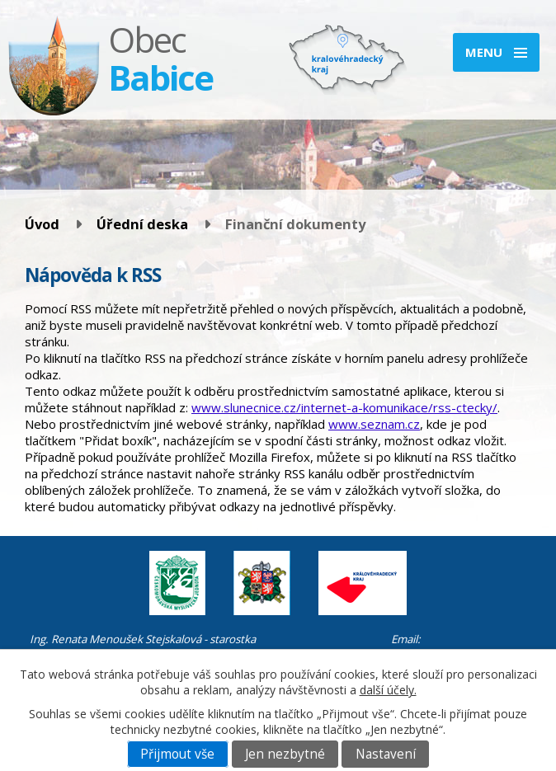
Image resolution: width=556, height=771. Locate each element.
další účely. (388, 690)
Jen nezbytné (285, 754)
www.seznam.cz (374, 424)
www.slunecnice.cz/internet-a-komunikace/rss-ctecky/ (344, 407)
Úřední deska (142, 223)
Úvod (42, 223)
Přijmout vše (177, 754)
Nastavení (386, 754)
